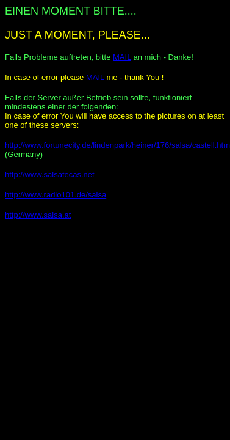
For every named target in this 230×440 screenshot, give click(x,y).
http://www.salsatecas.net (50, 174)
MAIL (122, 57)
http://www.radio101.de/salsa (55, 194)
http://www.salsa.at (38, 214)
